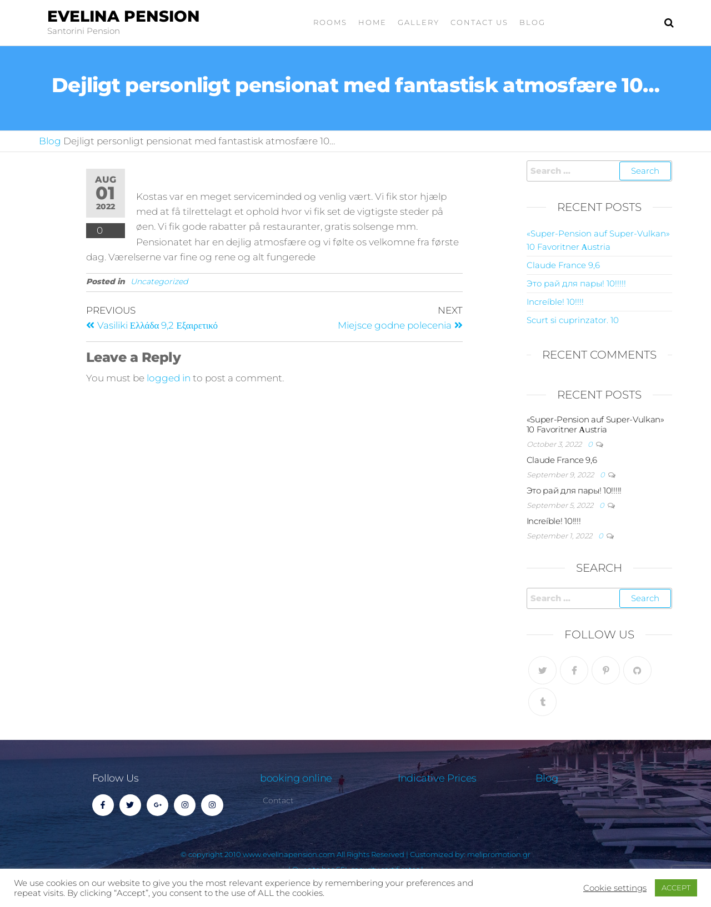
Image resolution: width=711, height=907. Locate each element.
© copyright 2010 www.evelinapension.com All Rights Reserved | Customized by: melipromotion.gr (355, 854)
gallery (418, 22)
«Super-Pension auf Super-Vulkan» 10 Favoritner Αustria (595, 424)
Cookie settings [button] (615, 888)
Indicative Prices (437, 778)
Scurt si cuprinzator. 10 (573, 320)
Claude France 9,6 (563, 265)
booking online (296, 778)
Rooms (330, 22)
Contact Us (479, 22)
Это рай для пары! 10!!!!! (576, 283)
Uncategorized (159, 281)
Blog (532, 22)
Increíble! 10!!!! (555, 301)
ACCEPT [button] (676, 887)
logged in (169, 378)
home (372, 22)
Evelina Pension (123, 16)
